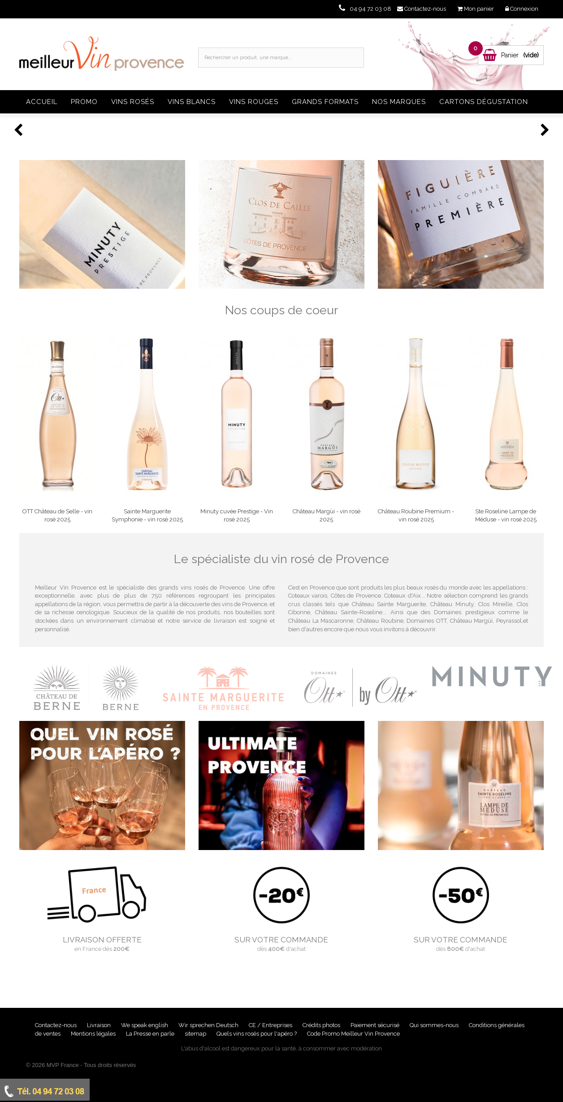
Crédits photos (322, 1025)
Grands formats (325, 102)
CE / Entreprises (271, 1025)
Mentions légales (94, 1033)
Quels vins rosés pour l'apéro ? (257, 1033)
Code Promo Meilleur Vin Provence (353, 1033)
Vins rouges (253, 102)
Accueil (41, 102)
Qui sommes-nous (435, 1025)
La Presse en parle (151, 1033)
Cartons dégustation (483, 102)
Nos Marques (399, 102)
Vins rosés (132, 102)
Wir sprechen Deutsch (209, 1025)
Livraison (99, 1025)
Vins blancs (192, 102)
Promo (84, 102)
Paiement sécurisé (376, 1025)
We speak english (145, 1025)
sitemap (196, 1033)
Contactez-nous (56, 1025)
